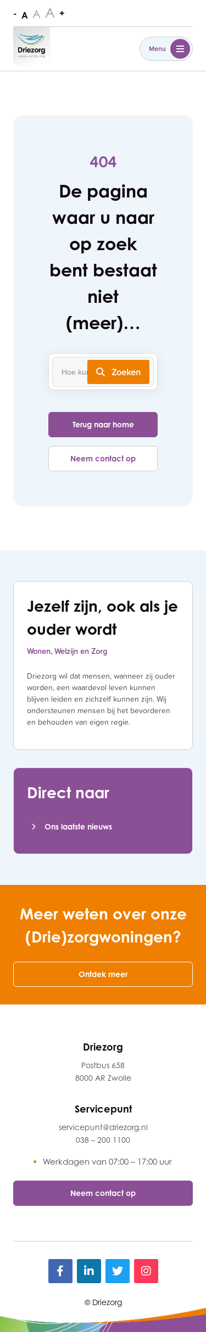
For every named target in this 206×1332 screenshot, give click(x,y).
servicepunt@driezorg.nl (103, 1127)
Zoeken (118, 372)
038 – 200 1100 (103, 1139)
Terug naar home (103, 424)
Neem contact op (103, 458)
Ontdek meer (103, 974)
